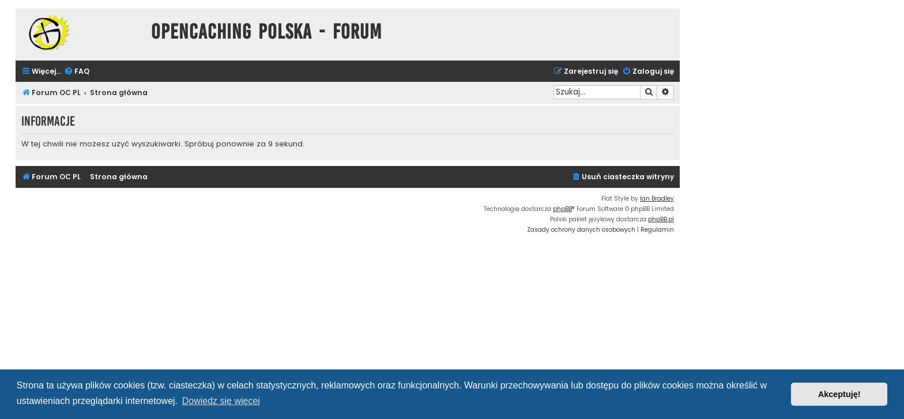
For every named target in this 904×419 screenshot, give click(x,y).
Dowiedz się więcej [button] (221, 401)
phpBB (562, 209)
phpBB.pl (661, 219)
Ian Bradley (657, 198)
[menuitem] (76, 72)
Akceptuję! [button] (839, 394)
